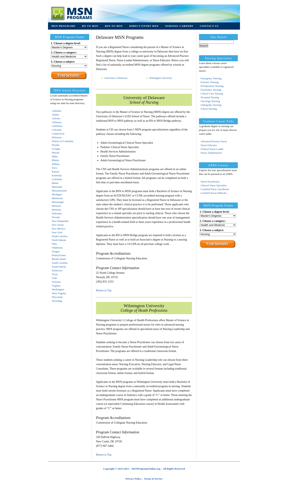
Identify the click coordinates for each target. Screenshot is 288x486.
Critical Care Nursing (212, 93)
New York (57, 232)
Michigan (57, 194)
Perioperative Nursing (212, 85)
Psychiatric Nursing (211, 89)
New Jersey (58, 224)
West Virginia (59, 293)
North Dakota (59, 239)
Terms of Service (153, 478)
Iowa (54, 167)
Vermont (56, 281)
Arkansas (56, 122)
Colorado (56, 129)
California (57, 125)
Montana (56, 209)
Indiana (56, 163)
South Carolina (59, 262)
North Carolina (59, 236)
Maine (55, 182)
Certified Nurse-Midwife (214, 192)
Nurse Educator (209, 145)
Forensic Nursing (210, 82)
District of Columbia (62, 141)
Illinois (55, 160)
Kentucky (57, 175)
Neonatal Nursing (210, 97)
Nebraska (57, 213)
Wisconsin (57, 297)
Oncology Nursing (210, 101)
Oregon (56, 251)
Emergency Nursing (211, 78)
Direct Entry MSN (143, 25)
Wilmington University (160, 78)
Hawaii (55, 152)
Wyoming (57, 300)
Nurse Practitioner (210, 181)
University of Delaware (115, 78)
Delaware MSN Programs (120, 37)
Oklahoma (57, 247)
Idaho (55, 156)
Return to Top (103, 290)
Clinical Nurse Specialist (213, 185)
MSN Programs (63, 25)
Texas (55, 274)
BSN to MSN (114, 25)
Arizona (56, 118)
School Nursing (209, 108)
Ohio (54, 243)
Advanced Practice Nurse (214, 141)
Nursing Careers (179, 25)
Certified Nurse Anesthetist (215, 189)
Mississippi (58, 201)
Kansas (55, 171)
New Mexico (58, 228)
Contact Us (209, 25)
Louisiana (57, 179)
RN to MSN (90, 25)
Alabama (56, 110)
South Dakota (59, 266)
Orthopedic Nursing (211, 104)
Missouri (56, 205)
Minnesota (57, 198)
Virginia (56, 285)
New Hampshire (60, 220)
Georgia (56, 148)
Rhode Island (59, 259)
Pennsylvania (59, 255)
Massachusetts (59, 190)
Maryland (57, 186)
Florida (55, 144)
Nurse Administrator (211, 152)
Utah (54, 278)
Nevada (56, 217)
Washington (58, 289)
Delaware (57, 137)
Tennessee (57, 270)
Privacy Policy (133, 478)
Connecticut (58, 133)
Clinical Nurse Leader (212, 148)
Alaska (55, 114)
